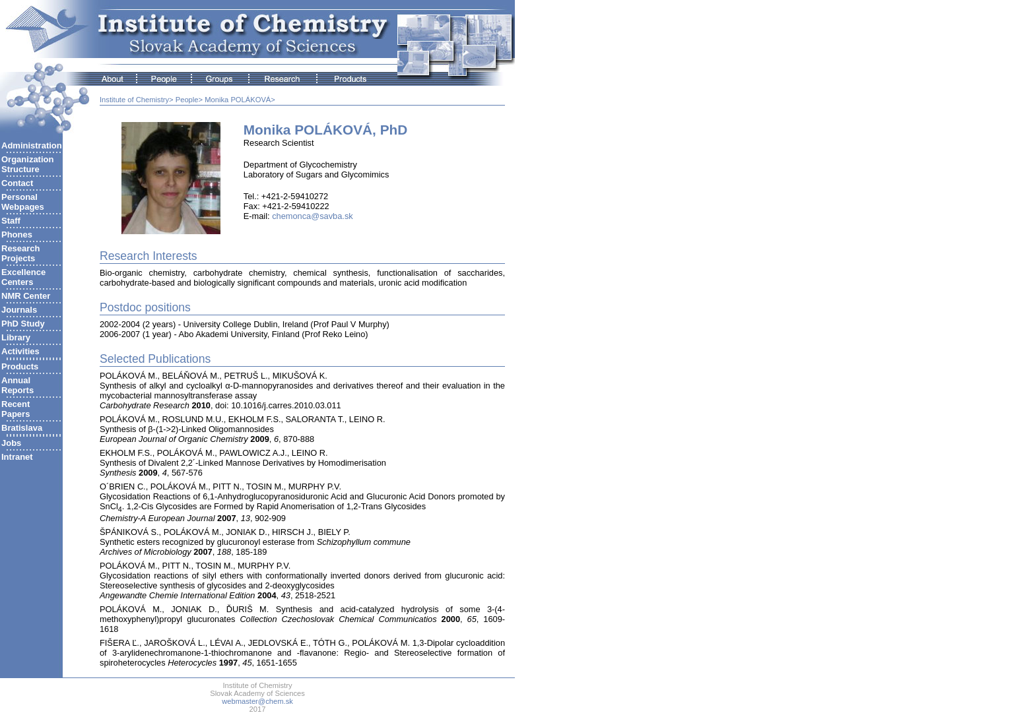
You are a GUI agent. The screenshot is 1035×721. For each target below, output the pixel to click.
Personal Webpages (22, 202)
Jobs (11, 443)
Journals (19, 310)
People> (189, 100)
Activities (20, 351)
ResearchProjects (20, 253)
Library (15, 337)
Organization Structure (27, 164)
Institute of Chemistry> (137, 100)
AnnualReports (17, 385)
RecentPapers (15, 409)
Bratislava (21, 428)
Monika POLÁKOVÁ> (240, 100)
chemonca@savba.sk (312, 216)
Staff (10, 221)
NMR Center (25, 296)
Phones (16, 234)
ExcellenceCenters (23, 277)
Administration (31, 145)
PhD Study (23, 324)
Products (19, 366)
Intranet (17, 457)
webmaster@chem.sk (257, 701)
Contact (17, 183)
